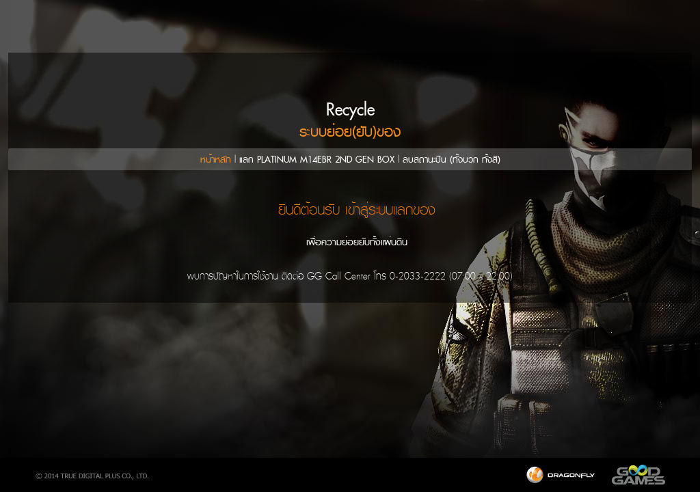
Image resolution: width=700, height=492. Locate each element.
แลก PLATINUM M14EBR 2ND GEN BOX (316, 159)
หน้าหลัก (215, 159)
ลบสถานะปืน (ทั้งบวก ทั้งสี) (451, 159)
